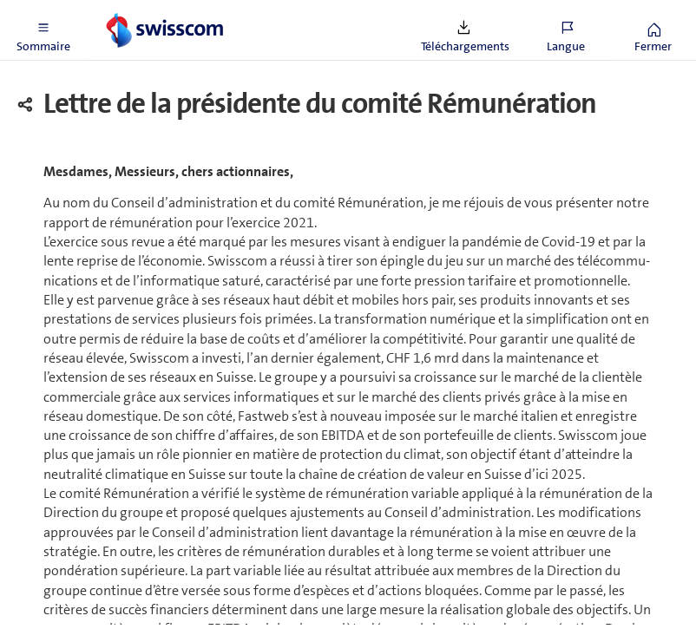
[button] (43, 30)
